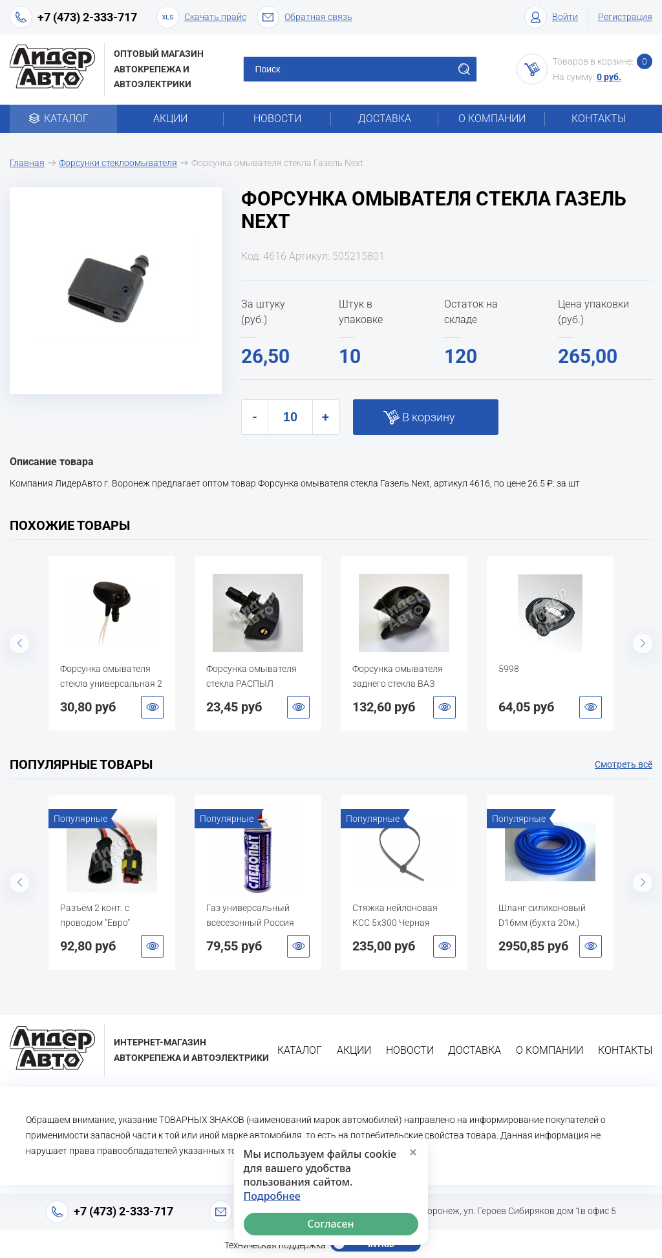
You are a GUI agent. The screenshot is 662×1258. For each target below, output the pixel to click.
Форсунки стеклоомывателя (118, 163)
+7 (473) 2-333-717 (87, 17)
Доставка (384, 118)
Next (642, 643)
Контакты (598, 118)
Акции (170, 118)
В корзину (428, 417)
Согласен (331, 1224)
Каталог (63, 118)
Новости (277, 118)
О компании (492, 118)
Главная (27, 163)
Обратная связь (304, 17)
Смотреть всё (623, 764)
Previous (19, 643)
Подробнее (272, 1196)
